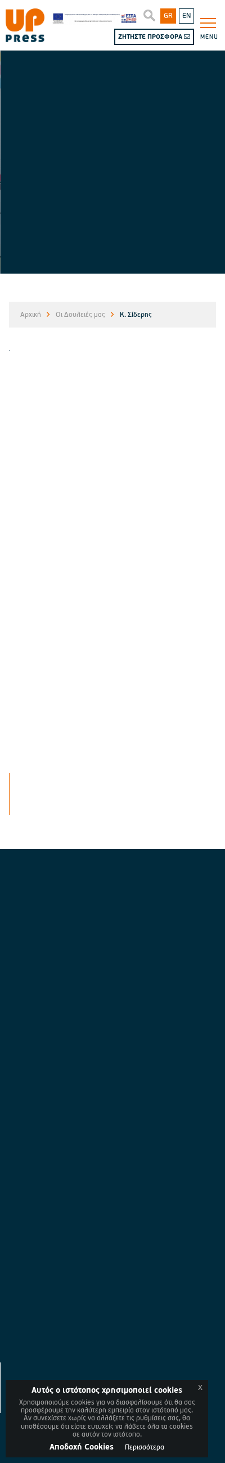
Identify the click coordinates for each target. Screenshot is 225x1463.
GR (168, 16)
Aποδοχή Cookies (82, 1447)
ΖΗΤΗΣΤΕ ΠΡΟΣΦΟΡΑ (154, 37)
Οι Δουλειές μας (80, 315)
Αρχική (30, 315)
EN (186, 16)
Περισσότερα (144, 1447)
